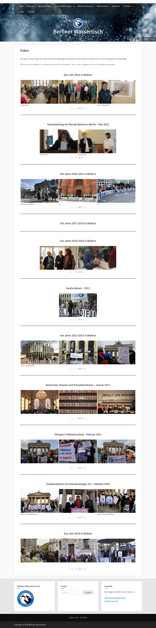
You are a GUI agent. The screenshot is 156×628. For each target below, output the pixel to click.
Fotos (22, 11)
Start (22, 6)
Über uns (31, 6)
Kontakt (31, 11)
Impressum (74, 617)
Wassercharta (102, 6)
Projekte (126, 6)
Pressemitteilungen (63, 6)
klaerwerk (116, 6)
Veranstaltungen (45, 6)
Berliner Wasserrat (86, 6)
